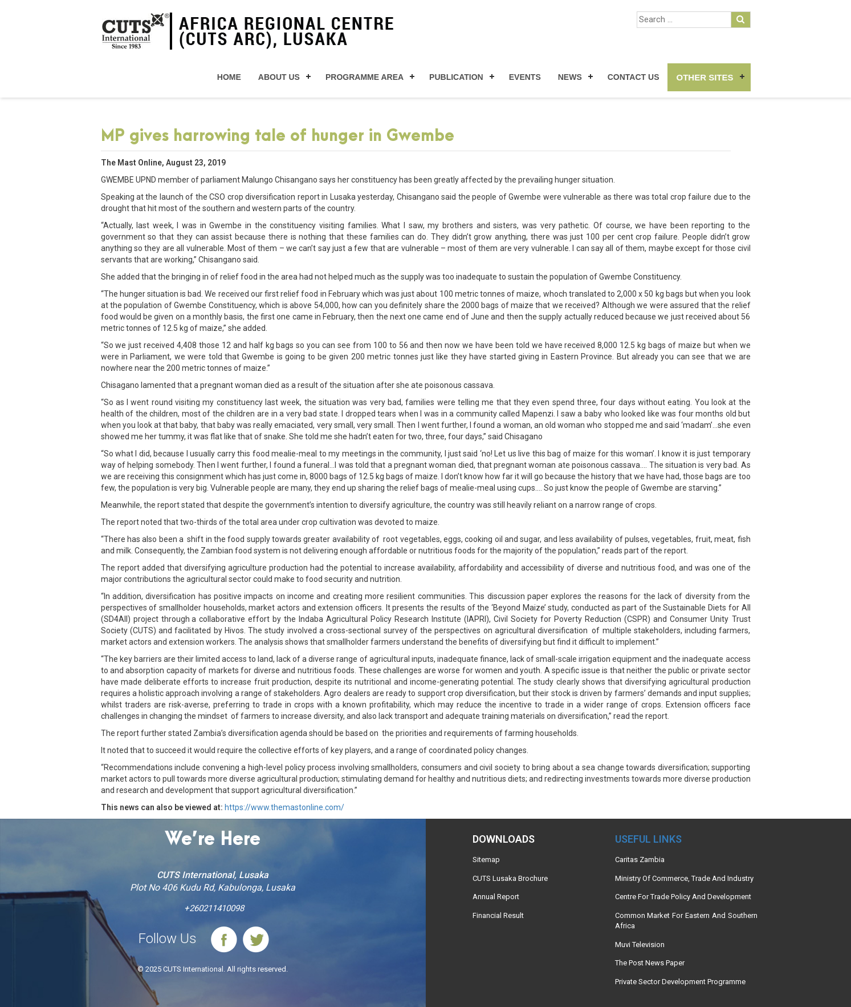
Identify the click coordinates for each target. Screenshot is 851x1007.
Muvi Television (640, 944)
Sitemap (486, 859)
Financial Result (498, 915)
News (570, 77)
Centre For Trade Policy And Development (683, 896)
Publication (456, 77)
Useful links (648, 839)
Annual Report (496, 896)
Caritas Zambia (640, 859)
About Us (279, 77)
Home (229, 77)
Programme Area (364, 77)
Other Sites (704, 77)
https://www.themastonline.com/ (284, 807)
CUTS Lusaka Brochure (510, 878)
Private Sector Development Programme (680, 981)
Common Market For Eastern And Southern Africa (686, 921)
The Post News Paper (650, 963)
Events (525, 77)
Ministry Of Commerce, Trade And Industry (684, 878)
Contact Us (633, 77)
